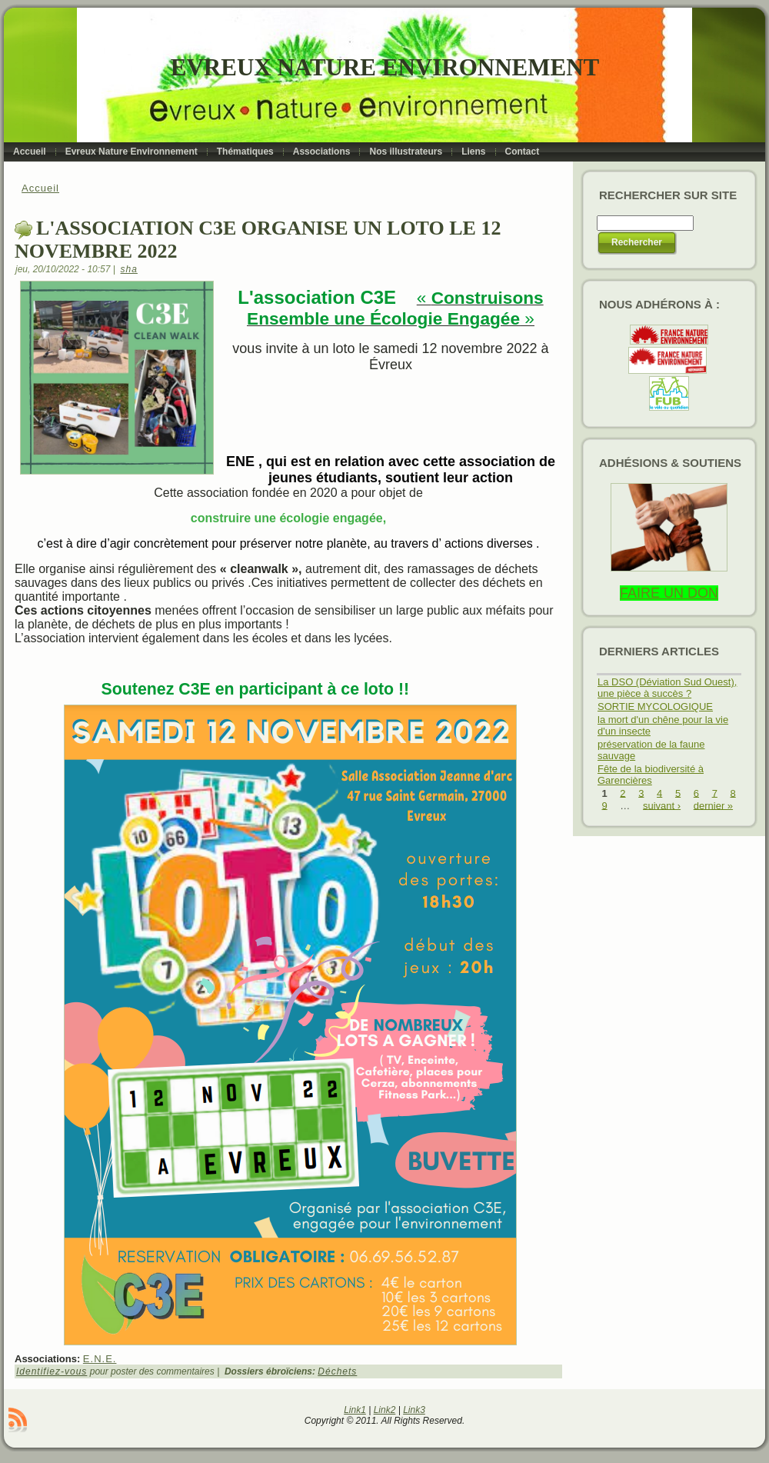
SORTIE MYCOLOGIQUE (655, 706)
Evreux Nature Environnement (385, 67)
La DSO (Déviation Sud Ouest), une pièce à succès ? (667, 687)
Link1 (355, 1410)
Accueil (40, 188)
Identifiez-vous (51, 1371)
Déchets (337, 1371)
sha (129, 269)
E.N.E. (100, 1359)
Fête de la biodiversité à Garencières (651, 774)
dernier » (713, 805)
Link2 (385, 1410)
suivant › (662, 805)
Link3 (414, 1410)
